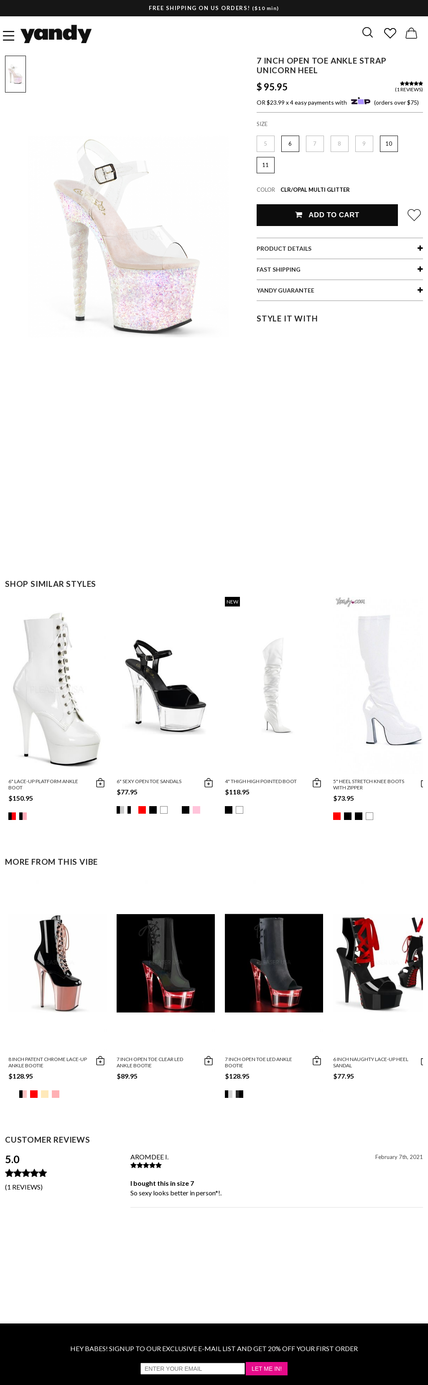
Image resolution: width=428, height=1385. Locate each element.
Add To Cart (327, 215)
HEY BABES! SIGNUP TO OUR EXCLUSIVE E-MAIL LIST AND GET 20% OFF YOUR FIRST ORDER (214, 1348)
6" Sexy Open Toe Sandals (149, 781)
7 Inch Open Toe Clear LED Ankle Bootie (150, 1062)
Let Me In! (267, 1368)
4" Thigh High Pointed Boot (261, 781)
